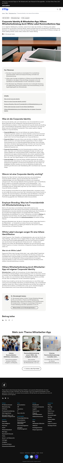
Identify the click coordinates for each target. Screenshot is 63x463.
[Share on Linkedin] (3, 320)
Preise (49, 405)
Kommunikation (21, 405)
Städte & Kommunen (38, 416)
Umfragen (4, 440)
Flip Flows (4, 425)
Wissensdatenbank (7, 429)
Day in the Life (21, 413)
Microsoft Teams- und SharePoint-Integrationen (8, 415)
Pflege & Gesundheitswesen (37, 413)
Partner (50, 409)
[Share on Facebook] (9, 320)
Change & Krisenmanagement (22, 428)
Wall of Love (51, 411)
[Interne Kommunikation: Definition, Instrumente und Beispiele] (11, 350)
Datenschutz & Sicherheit (8, 446)
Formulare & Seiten (7, 444)
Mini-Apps (4, 431)
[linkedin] (3, 398)
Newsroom (50, 413)
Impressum (22, 452)
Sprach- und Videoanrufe (8, 438)
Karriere (50, 417)
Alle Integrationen (6, 413)
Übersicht (4, 421)
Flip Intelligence (6, 423)
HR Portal (4, 409)
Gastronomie (36, 411)
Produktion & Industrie (38, 407)
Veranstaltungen (52, 415)
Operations (20, 409)
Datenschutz (27, 452)
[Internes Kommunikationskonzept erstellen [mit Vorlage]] (52, 350)
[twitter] (8, 398)
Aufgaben (4, 442)
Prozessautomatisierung (8, 411)
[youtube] (5, 398)
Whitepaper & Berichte (38, 423)
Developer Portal (52, 425)
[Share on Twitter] (6, 320)
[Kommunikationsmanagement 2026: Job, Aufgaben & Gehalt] (31, 350)
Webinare (35, 425)
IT (17, 411)
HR (18, 407)
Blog (7, 13)
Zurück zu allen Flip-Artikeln (31, 368)
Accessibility (33, 452)
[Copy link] (12, 320)
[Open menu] (60, 9)
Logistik (35, 409)
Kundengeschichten (37, 427)
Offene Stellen (51, 419)
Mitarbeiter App (6, 407)
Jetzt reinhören (6, 5)
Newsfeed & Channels (7, 434)
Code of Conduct (52, 423)
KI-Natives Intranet (7, 405)
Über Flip (50, 407)
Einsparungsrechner (37, 429)
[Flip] (5, 9)
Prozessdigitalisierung (22, 418)
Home (3, 13)
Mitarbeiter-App (12, 13)
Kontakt (41, 452)
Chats (3, 436)
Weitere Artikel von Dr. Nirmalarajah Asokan (24, 307)
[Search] (57, 9)
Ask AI (3, 427)
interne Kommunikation (27, 217)
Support (50, 421)
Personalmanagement (22, 425)
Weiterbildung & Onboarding (21, 422)
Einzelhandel (36, 405)
